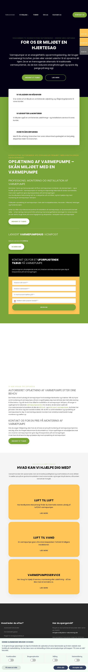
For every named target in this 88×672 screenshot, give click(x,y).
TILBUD (35, 15)
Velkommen (10, 15)
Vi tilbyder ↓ (24, 15)
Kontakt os (57, 15)
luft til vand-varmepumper (58, 407)
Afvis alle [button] (60, 667)
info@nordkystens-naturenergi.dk (65, 633)
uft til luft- (42, 407)
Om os (45, 15)
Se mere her (16, 247)
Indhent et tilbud (19, 221)
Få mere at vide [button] (11, 667)
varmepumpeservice (35, 405)
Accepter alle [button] (77, 667)
